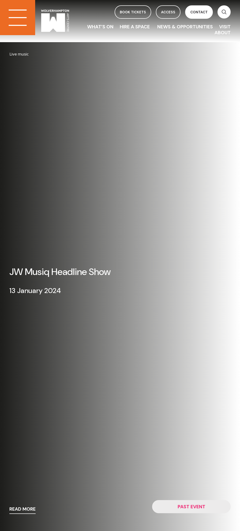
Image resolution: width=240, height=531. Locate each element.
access (168, 12)
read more (22, 509)
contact (199, 12)
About (222, 33)
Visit (225, 27)
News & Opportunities (185, 27)
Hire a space (135, 27)
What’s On (100, 27)
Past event (191, 507)
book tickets (133, 12)
